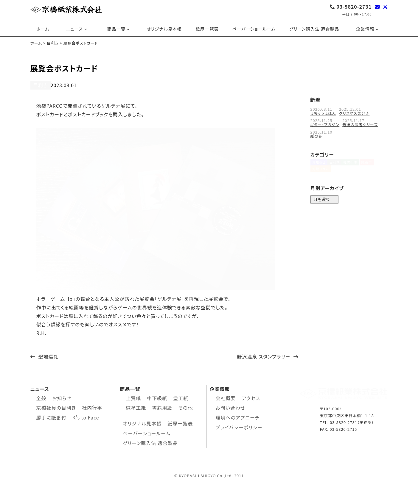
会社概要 (226, 397)
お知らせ (319, 164)
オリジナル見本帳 (164, 29)
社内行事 (356, 164)
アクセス (251, 397)
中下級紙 (157, 397)
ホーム (42, 29)
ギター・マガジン (325, 124)
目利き (39, 85)
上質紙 (133, 397)
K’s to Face (85, 416)
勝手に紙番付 (51, 416)
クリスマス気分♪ (354, 112)
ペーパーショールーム (254, 29)
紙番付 (376, 164)
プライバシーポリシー (239, 426)
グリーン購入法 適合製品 (314, 29)
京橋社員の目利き (56, 407)
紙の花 (316, 135)
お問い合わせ (230, 407)
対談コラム (321, 174)
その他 (185, 407)
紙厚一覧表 (206, 29)
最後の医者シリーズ (360, 124)
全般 (41, 397)
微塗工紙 (136, 407)
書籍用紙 (162, 407)
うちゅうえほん (323, 112)
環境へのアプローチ (238, 416)
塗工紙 (181, 397)
